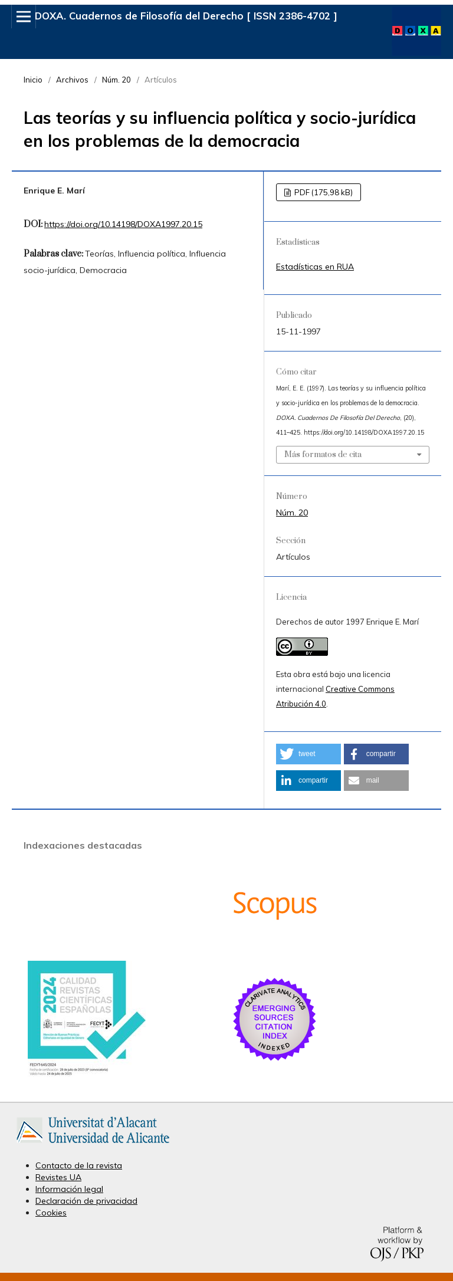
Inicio (33, 79)
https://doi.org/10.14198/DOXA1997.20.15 (123, 224)
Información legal (69, 1189)
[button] (308, 754)
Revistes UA (58, 1177)
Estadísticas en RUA (315, 266)
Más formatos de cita (323, 454)
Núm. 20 (116, 79)
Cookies (51, 1212)
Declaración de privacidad (86, 1200)
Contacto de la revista (78, 1165)
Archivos (72, 79)
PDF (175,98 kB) (323, 192)
